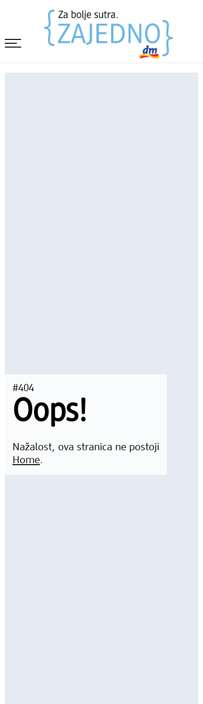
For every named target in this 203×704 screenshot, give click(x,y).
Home (26, 460)
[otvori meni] (13, 43)
